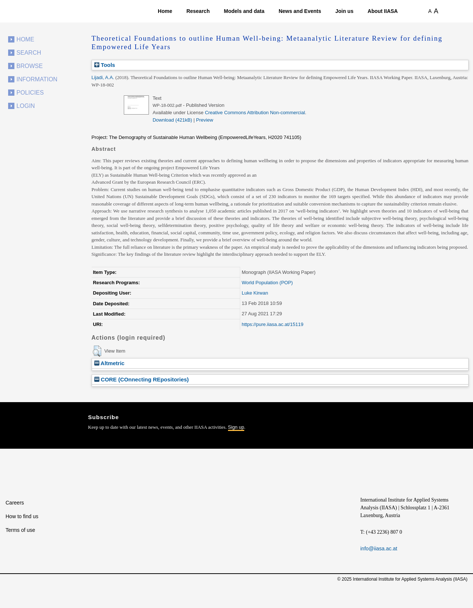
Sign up (236, 427)
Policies (30, 92)
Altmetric (109, 363)
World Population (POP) (267, 282)
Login (26, 106)
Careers (15, 503)
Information (37, 79)
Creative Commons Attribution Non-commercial (255, 112)
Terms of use (20, 530)
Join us (344, 11)
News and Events (300, 11)
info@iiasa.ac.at (378, 548)
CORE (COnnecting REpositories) (141, 379)
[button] (97, 351)
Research (198, 11)
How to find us (22, 516)
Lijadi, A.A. (103, 77)
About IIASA (383, 11)
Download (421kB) (172, 120)
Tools (104, 65)
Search (29, 53)
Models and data (244, 11)
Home (165, 11)
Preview (204, 120)
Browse (30, 66)
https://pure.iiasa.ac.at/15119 (272, 324)
